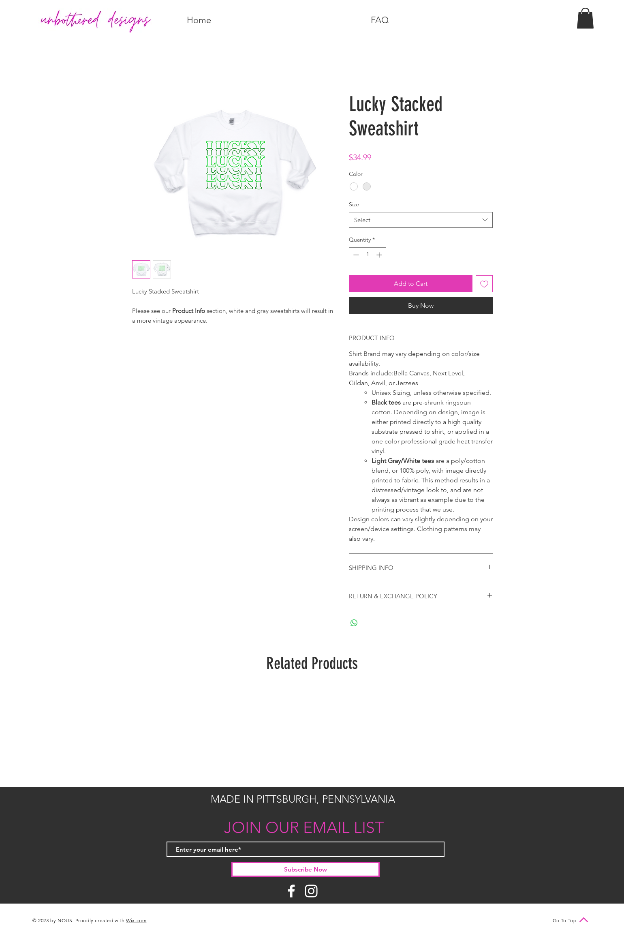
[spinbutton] (367, 255)
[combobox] (421, 220)
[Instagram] (311, 891)
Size (354, 204)
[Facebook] (291, 891)
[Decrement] (355, 255)
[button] (585, 18)
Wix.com (136, 920)
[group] (312, 733)
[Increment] (380, 255)
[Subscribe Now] (305, 869)
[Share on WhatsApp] (354, 623)
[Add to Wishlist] (484, 283)
